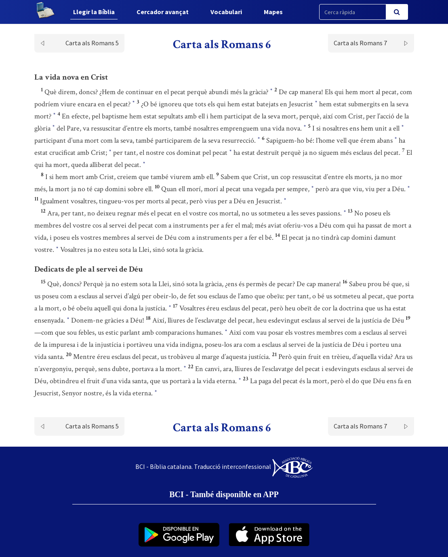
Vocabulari (226, 12)
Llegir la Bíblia (94, 12)
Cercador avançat (163, 12)
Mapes (273, 12)
